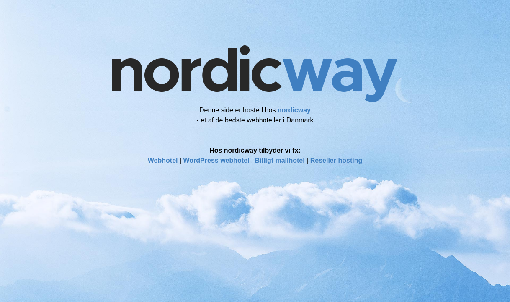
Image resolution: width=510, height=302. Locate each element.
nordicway (294, 110)
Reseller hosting (336, 160)
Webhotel (163, 160)
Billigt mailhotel (280, 160)
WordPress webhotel (216, 160)
